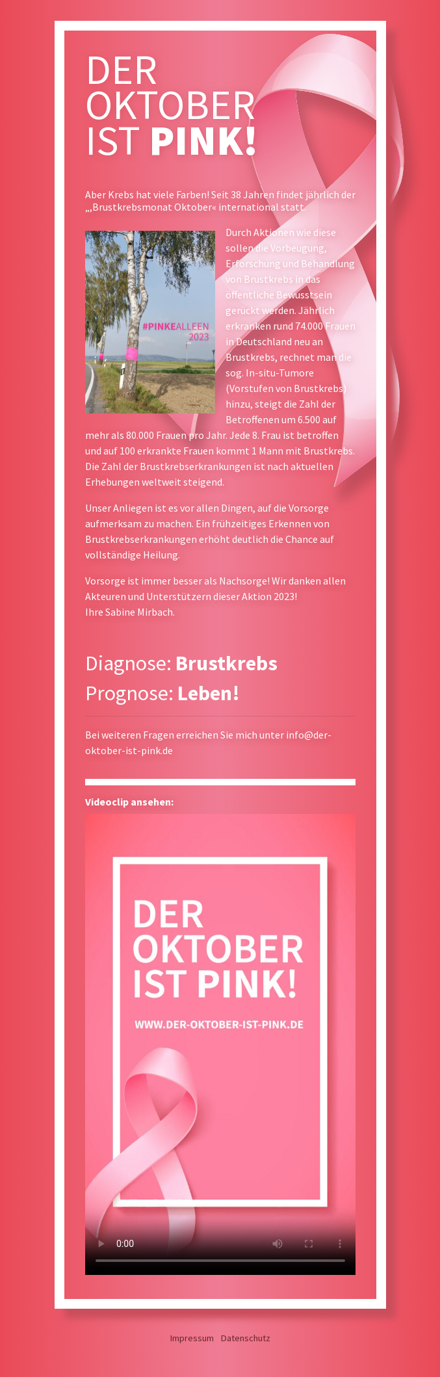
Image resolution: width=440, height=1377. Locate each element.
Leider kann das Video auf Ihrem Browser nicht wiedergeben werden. (220, 1044)
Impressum (192, 1338)
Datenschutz (245, 1338)
